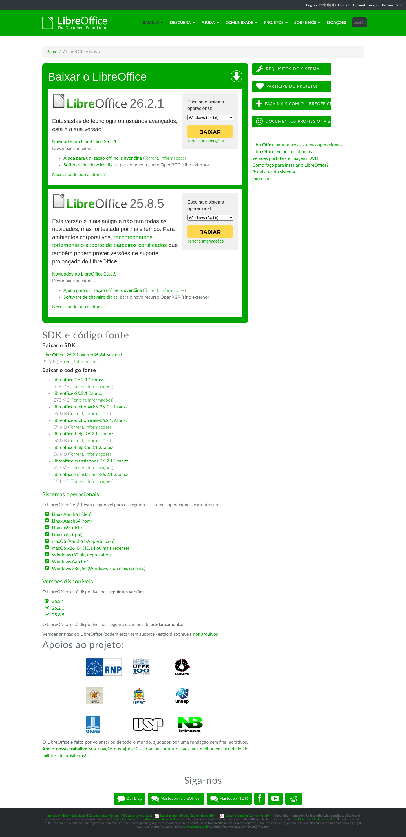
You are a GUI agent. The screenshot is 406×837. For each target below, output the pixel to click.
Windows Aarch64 (70, 562)
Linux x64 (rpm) (67, 534)
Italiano (387, 5)
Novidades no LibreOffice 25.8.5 (84, 274)
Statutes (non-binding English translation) (188, 815)
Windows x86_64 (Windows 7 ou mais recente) (98, 568)
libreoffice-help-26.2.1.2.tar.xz (83, 447)
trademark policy (198, 826)
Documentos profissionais (293, 121)
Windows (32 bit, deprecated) (81, 555)
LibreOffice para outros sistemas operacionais (297, 145)
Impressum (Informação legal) (66, 815)
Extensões (262, 179)
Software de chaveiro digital (91, 165)
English (311, 5)
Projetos (276, 23)
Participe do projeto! (286, 86)
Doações (336, 23)
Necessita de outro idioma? (79, 174)
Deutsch (344, 5)
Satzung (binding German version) (248, 815)
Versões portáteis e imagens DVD (285, 158)
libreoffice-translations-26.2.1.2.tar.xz (91, 474)
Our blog (129, 799)
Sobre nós (307, 23)
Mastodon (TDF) (229, 799)
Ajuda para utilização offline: (102, 158)
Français (373, 5)
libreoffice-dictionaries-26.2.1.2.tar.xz (91, 420)
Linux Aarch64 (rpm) (72, 521)
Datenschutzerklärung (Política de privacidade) (120, 815)
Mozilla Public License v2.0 (316, 819)
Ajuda (210, 23)
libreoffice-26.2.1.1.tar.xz (78, 380)
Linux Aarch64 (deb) (71, 514)
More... (401, 5)
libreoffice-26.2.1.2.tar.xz (78, 393)
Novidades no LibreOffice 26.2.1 (84, 141)
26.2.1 (58, 601)
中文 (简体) (327, 5)
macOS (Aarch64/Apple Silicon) (83, 541)
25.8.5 (58, 615)
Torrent (193, 141)
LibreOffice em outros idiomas (282, 151)
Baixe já (153, 23)
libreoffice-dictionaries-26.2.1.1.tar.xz (91, 407)
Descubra (182, 23)
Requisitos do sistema (287, 69)
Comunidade (241, 23)
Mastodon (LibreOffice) (175, 799)
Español (359, 5)
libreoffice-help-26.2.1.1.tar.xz (83, 434)
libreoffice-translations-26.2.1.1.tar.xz (91, 461)
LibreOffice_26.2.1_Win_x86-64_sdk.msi (82, 355)
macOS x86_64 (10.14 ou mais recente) (90, 548)
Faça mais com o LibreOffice (293, 104)
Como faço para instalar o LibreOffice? (290, 165)
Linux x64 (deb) (67, 528)
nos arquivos (205, 634)
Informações (213, 141)
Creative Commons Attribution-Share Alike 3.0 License (147, 819)
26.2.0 (58, 608)
